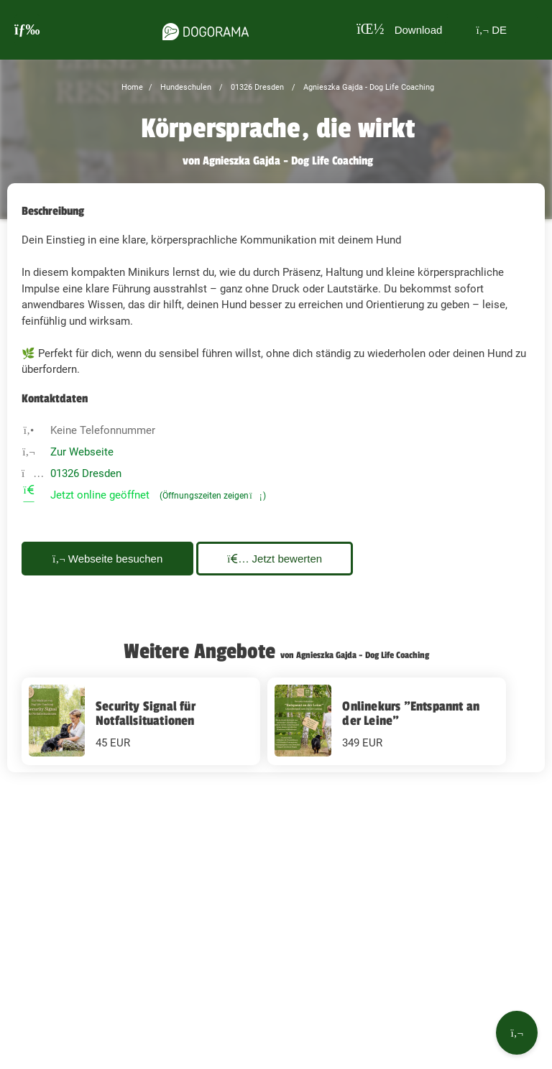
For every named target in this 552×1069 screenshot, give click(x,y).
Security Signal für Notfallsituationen (146, 713)
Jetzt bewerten (274, 558)
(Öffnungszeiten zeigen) (213, 496)
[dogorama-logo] (205, 29)
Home (132, 87)
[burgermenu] (27, 29)
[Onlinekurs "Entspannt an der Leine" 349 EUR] (386, 721)
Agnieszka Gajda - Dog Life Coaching (367, 87)
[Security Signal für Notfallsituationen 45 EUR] (141, 721)
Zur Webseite (82, 451)
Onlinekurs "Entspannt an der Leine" (410, 713)
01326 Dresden (256, 87)
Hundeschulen (184, 87)
